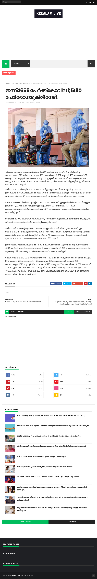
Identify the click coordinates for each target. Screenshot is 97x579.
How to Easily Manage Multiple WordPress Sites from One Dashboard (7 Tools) (51, 415)
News (24, 83)
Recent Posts (25, 521)
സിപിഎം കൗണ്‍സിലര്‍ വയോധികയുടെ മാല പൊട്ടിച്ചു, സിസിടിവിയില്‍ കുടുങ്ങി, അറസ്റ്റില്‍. (52, 446)
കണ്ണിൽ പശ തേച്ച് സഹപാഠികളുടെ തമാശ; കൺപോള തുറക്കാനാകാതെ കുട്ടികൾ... (49, 436)
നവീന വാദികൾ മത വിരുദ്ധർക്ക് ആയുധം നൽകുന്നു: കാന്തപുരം (41, 456)
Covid (13, 83)
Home (7, 83)
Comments (71, 521)
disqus (77, 312)
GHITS (33, 575)
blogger (69, 312)
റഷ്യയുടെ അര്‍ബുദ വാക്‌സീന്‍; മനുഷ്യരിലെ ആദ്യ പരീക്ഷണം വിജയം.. (45, 467)
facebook (87, 312)
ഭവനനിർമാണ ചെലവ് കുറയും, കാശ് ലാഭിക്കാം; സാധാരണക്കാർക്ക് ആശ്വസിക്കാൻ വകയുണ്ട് (53, 426)
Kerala (18, 83)
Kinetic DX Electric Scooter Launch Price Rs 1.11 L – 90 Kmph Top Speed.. (48, 477)
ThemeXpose (15, 575)
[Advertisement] (48, 39)
